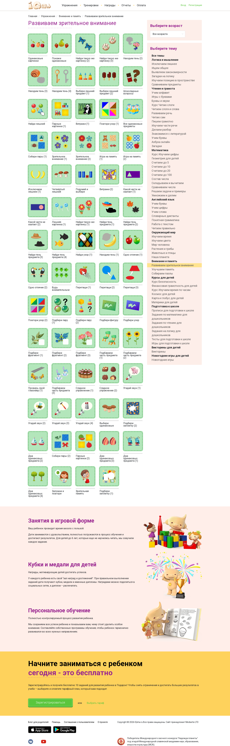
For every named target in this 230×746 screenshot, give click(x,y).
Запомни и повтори (58, 492)
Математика (160, 150)
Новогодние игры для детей (170, 355)
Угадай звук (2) (36, 423)
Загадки (157, 146)
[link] (32, 16)
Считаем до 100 (162, 174)
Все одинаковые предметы (132, 125)
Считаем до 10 (161, 166)
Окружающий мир (163, 232)
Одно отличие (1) (132, 254)
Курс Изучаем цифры (165, 154)
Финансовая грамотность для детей (174, 285)
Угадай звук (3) (60, 423)
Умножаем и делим (164, 195)
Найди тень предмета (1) (107, 223)
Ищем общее (160, 68)
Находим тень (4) (61, 91)
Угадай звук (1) (132, 388)
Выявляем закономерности (169, 72)
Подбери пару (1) (60, 321)
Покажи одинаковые (59, 59)
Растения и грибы (163, 248)
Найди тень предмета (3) (35, 256)
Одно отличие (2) (37, 287)
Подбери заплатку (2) (130, 424)
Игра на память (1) (108, 157)
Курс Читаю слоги (163, 105)
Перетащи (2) (107, 287)
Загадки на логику (163, 76)
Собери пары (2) (61, 456)
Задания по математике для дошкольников (169, 316)
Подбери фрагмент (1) (35, 354)
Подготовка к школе (165, 306)
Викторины (159, 351)
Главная (32, 16)
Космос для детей (163, 294)
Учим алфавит (160, 92)
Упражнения (69, 5)
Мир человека (160, 244)
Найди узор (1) (84, 254)
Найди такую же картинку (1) (85, 223)
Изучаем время (161, 236)
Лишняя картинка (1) (59, 223)
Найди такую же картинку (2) (85, 59)
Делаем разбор (161, 129)
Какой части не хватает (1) (131, 190)
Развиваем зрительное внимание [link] (104, 16)
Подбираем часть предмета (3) (61, 390)
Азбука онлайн (161, 142)
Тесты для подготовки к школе (171, 339)
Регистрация (195, 5)
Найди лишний (36, 123)
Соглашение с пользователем (79, 722)
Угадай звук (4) (84, 423)
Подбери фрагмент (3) (83, 354)
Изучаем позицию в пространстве (173, 80)
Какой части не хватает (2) (36, 223)
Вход (183, 5)
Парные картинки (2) (83, 457)
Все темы (158, 55)
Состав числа (160, 179)
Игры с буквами (162, 96)
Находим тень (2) (133, 58)
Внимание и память (70, 16)
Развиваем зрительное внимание (173, 265)
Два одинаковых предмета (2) (35, 458)
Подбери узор (131, 320)
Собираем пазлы (162, 273)
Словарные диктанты (165, 216)
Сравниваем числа (163, 187)
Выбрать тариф (96, 703)
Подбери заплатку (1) (106, 492)
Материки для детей (164, 302)
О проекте (103, 722)
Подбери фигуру (109, 320)
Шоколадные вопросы (131, 92)
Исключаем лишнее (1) (35, 190)
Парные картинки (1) (59, 125)
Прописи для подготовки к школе (173, 310)
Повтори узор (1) (109, 123)
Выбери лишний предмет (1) (85, 92)
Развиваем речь (162, 113)
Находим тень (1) (109, 254)
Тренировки (91, 5)
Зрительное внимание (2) (83, 157)
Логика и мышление (165, 59)
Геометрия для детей (165, 158)
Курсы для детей (163, 277)
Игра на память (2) (132, 157)
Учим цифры (160, 207)
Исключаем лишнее (164, 63)
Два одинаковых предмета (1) (130, 458)
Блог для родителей (38, 722)
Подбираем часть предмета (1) (108, 355)
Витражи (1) (82, 123)
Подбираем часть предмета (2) (132, 355)
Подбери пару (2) (84, 321)
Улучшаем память (163, 269)
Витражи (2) (106, 189)
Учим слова (159, 211)
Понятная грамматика (165, 220)
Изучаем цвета (161, 240)
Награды (110, 5)
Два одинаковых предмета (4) (35, 493)
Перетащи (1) (83, 287)
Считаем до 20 (161, 170)
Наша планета (160, 257)
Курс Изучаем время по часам (171, 289)
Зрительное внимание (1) (59, 157)
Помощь (56, 722)
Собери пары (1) (37, 156)
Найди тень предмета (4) (59, 256)
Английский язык (163, 199)
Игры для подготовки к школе (171, 343)
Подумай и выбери (82, 190)
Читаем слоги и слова (165, 109)
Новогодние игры (163, 359)
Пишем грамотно (162, 121)
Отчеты (126, 5)
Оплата (141, 5)
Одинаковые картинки (35, 59)
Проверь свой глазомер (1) (36, 389)
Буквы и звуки (161, 100)
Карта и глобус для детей (168, 298)
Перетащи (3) (130, 287)
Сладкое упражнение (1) (84, 389)
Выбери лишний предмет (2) (109, 92)
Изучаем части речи (164, 125)
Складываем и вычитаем (168, 183)
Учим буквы (159, 137)
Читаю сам (158, 117)
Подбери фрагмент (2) (59, 354)
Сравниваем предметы (166, 84)
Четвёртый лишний (58, 190)
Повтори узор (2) (37, 320)
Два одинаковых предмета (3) (107, 458)
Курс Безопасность (164, 281)
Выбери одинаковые (107, 424)
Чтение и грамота (163, 88)
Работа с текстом (162, 224)
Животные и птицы (164, 253)
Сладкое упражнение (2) (108, 389)
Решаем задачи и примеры (169, 191)
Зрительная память (82, 492)
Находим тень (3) (37, 91)
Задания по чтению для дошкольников (167, 324)
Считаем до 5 (160, 162)
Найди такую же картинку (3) (109, 59)
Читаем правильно (163, 228)
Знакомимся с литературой (169, 133)
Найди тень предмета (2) (130, 223)
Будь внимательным (61, 288)
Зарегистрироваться (51, 702)
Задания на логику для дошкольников (166, 333)
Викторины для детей (166, 347)
